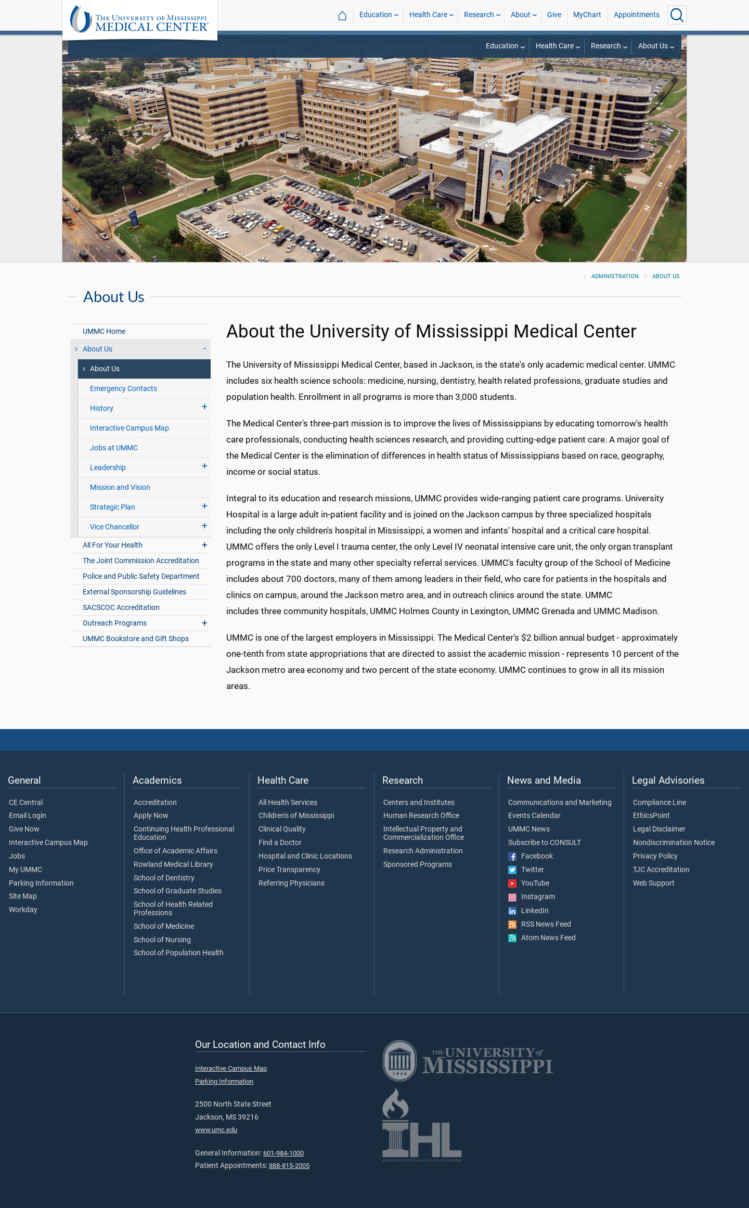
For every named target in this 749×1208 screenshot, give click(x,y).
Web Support (654, 883)
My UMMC (25, 870)
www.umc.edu (216, 1130)
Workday (23, 910)
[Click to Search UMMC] (677, 15)
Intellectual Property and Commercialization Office (423, 833)
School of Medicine (164, 927)
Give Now (24, 829)
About (521, 14)
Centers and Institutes (419, 803)
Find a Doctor (280, 843)
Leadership (108, 467)
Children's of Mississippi (296, 816)
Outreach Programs (115, 623)
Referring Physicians (292, 883)
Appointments (637, 14)
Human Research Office (421, 816)
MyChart (587, 14)
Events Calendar (534, 816)
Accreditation (155, 803)
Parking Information (41, 883)
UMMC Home (104, 331)
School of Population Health (179, 953)
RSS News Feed (539, 924)
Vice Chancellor (114, 527)
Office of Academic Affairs (175, 851)
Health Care (428, 14)
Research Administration (423, 851)
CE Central (26, 803)
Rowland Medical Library (173, 865)
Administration (615, 276)
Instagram (531, 897)
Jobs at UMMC (114, 448)
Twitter (526, 870)
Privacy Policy (655, 856)
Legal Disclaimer (659, 829)
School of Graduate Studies (178, 891)
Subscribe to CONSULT (544, 843)
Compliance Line (659, 803)
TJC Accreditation (661, 870)
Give (554, 14)
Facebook (530, 856)
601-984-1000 (283, 1153)
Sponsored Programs (417, 865)
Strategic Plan (112, 507)
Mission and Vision (120, 487)
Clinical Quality (282, 829)
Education (375, 14)
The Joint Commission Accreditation (141, 560)
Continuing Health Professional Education (184, 833)
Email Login (27, 816)
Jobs (17, 856)
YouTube (528, 883)
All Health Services (288, 803)
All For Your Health (113, 545)
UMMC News (529, 829)
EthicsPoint (651, 816)
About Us (653, 46)
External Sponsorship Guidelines (134, 592)
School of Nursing (162, 940)
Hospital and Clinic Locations (305, 856)
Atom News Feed (542, 938)
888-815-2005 (289, 1166)
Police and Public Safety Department (141, 576)
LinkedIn (528, 911)
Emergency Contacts (123, 388)
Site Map (23, 896)
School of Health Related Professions (173, 909)
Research (479, 14)
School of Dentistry (164, 878)
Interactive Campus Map (129, 428)
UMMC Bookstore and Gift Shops (136, 638)
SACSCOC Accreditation (121, 607)
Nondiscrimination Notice (674, 843)
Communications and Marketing (560, 803)
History (101, 408)
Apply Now (151, 816)
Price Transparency (289, 870)
